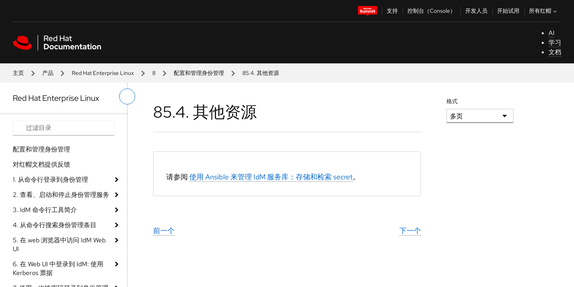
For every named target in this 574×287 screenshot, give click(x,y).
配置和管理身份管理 (199, 73)
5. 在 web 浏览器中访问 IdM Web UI (59, 244)
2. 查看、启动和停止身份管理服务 (61, 195)
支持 (392, 10)
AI (551, 33)
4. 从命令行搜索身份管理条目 (54, 225)
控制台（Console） (431, 10)
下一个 (410, 230)
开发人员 (476, 10)
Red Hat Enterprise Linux (103, 73)
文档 (554, 52)
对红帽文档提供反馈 (41, 164)
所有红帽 (543, 10)
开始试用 (508, 10)
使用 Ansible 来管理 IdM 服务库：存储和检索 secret (271, 176)
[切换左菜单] (127, 96)
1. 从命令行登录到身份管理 (50, 179)
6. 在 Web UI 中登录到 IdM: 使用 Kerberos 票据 (58, 268)
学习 (554, 42)
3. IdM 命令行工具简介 (45, 210)
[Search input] (63, 128)
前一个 (164, 230)
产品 (47, 73)
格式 (452, 101)
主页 (18, 73)
